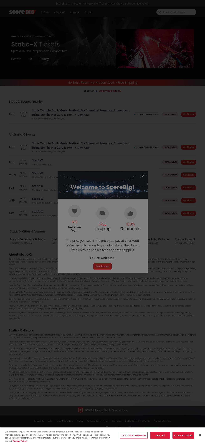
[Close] (200, 437)
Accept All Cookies (183, 437)
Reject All (160, 437)
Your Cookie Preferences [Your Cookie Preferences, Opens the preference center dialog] (133, 437)
